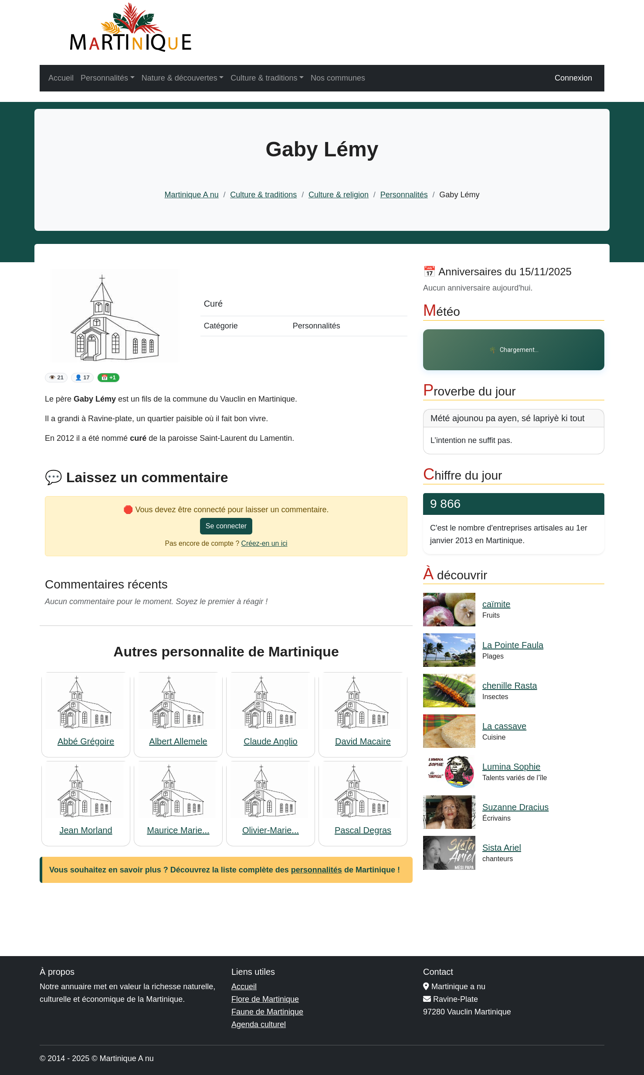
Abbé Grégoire (86, 741)
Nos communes (338, 78)
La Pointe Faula (512, 645)
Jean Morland (85, 830)
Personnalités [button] (104, 78)
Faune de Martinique (267, 1011)
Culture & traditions (263, 194)
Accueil (61, 78)
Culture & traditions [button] (263, 78)
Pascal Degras (363, 830)
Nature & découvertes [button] (179, 78)
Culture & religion (338, 194)
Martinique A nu (192, 194)
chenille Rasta (509, 685)
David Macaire (363, 741)
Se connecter (226, 526)
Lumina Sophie (511, 766)
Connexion (573, 78)
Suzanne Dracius (515, 807)
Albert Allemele (178, 741)
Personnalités (404, 194)
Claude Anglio (270, 741)
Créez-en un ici (264, 543)
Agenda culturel (258, 1024)
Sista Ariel (501, 847)
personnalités (316, 869)
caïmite (496, 604)
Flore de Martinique (265, 999)
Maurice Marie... (178, 830)
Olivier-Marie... (270, 830)
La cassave (504, 726)
